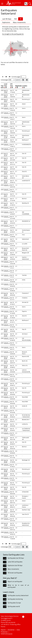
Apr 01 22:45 (6, 181)
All (20, 19)
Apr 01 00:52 (6, 249)
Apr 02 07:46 (6, 416)
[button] (2, 4)
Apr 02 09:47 (6, 474)
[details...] (7, 108)
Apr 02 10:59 (6, 510)
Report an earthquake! (15, 581)
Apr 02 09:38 (6, 470)
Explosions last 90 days (15, 565)
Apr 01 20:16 (6, 105)
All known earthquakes (15, 573)
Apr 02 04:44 (6, 334)
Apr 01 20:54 (6, 132)
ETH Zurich (8, 634)
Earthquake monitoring (15, 599)
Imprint (3, 630)
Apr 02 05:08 (6, 366)
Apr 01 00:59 (6, 258)
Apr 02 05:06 (6, 357)
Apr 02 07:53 (6, 420)
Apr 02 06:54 (6, 393)
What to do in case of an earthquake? (18, 586)
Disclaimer (11, 630)
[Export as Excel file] (23, 79)
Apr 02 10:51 (6, 501)
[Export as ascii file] (26, 79)
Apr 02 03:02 (6, 303)
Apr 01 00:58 (6, 253)
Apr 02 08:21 (6, 438)
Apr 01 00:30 (6, 231)
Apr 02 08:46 (6, 443)
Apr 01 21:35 (6, 141)
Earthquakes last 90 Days (16, 558)
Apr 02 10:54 (6, 506)
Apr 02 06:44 (6, 384)
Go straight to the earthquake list (13, 34)
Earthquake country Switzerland (18, 595)
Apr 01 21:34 (6, 136)
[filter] (2, 87)
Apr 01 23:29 (6, 204)
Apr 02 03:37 (6, 321)
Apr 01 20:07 (6, 100)
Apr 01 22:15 (6, 163)
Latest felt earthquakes (15, 562)
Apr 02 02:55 (6, 294)
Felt (15, 19)
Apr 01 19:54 (6, 91)
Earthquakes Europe (14, 603)
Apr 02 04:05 (6, 330)
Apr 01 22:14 (6, 154)
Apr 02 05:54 (6, 371)
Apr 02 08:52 (6, 447)
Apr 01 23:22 (6, 199)
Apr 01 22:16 (6, 168)
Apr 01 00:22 (6, 222)
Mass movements (19, 22)
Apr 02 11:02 (6, 515)
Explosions (6, 22)
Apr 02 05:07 (6, 362)
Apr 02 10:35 (6, 497)
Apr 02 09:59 (6, 483)
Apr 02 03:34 (6, 316)
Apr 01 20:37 (6, 123)
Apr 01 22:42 (6, 177)
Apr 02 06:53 (6, 389)
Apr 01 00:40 (6, 240)
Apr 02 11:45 (6, 524)
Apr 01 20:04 (6, 95)
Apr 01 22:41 (6, 172)
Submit (17, 80)
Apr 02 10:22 (6, 488)
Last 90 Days (6, 19)
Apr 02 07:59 (6, 429)
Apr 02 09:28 (6, 461)
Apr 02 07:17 (6, 407)
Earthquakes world (14, 606)
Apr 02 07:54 (6, 425)
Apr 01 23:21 (6, 195)
